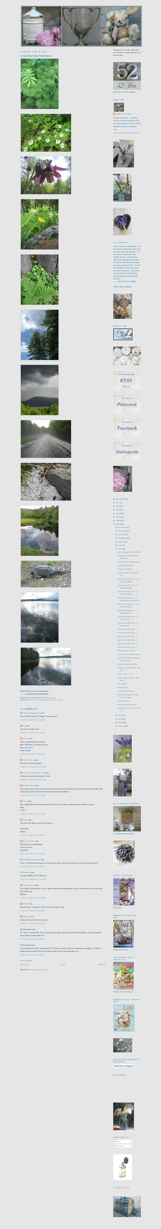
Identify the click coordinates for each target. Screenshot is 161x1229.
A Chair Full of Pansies (126, 691)
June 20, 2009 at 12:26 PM (33, 898)
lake (42, 700)
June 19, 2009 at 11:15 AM (33, 879)
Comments (120, 1146)
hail (37, 700)
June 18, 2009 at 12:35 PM (33, 814)
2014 (118, 506)
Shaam (25, 820)
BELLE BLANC (29, 841)
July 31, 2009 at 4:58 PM (32, 939)
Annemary (26, 872)
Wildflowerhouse (29, 785)
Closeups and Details (125, 569)
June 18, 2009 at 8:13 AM (32, 733)
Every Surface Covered (126, 651)
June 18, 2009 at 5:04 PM (32, 867)
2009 (118, 524)
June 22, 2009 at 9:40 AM (32, 924)
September (122, 538)
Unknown (26, 916)
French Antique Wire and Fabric (129, 552)
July (120, 545)
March (120, 723)
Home (63, 965)
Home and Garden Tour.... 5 (128, 633)
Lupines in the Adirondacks (128, 664)
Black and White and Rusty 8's (129, 562)
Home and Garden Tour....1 (127, 647)
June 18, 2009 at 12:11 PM (33, 795)
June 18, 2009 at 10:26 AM (33, 767)
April (120, 719)
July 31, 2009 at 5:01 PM (32, 955)
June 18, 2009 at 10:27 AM (33, 780)
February (121, 726)
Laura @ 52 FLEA (124, 114)
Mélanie (26, 904)
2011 (118, 517)
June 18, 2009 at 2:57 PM (32, 854)
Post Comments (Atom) (38, 970)
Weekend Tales (123, 687)
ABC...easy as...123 (125, 674)
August (121, 542)
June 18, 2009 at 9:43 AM (32, 754)
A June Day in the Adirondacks (36, 55)
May (120, 715)
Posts (117, 1141)
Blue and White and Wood (127, 705)
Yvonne (25, 738)
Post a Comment (26, 961)
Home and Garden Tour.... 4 (128, 636)
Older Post (102, 965)
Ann (24, 726)
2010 (118, 521)
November (122, 531)
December (122, 527)
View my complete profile (126, 133)
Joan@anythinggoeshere (31, 713)
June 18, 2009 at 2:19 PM (32, 835)
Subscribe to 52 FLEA (121, 1188)
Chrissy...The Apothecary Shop (34, 773)
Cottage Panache (29, 885)
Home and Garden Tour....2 (127, 644)
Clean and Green (124, 701)
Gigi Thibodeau (28, 760)
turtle (60, 700)
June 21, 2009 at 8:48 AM (32, 911)
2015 (118, 503)
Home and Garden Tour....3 (127, 640)
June (120, 549)
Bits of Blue (122, 684)
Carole (25, 801)
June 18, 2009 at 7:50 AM (32, 720)
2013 (118, 510)
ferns (31, 700)
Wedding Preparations (126, 566)
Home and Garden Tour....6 (127, 629)
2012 (118, 514)
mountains (51, 700)
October (121, 534)
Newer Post (24, 965)
